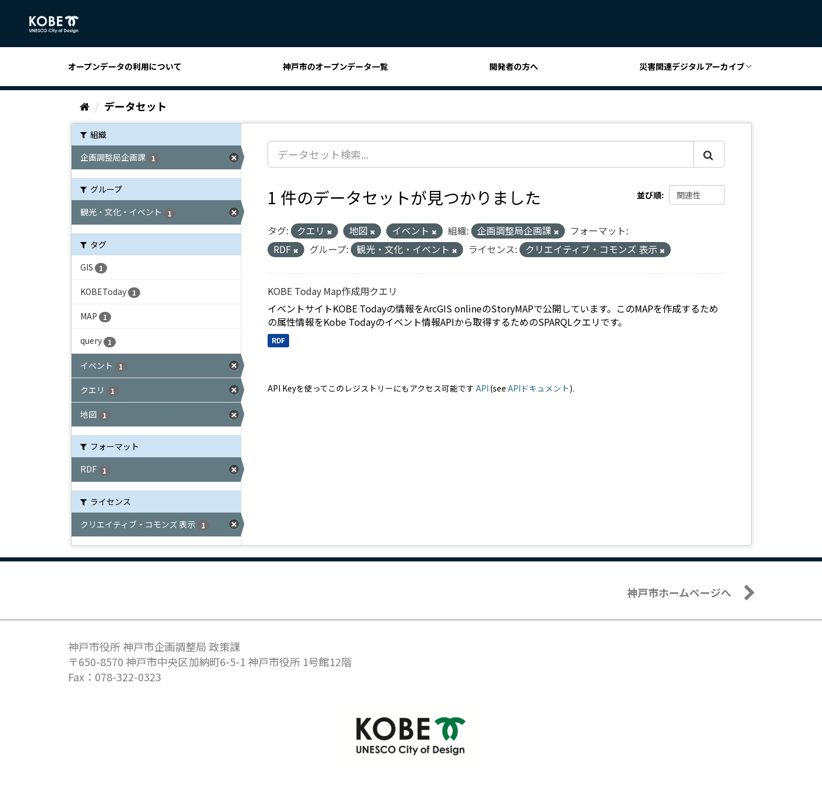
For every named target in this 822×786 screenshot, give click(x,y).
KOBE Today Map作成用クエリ (332, 291)
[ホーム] (85, 105)
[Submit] (709, 154)
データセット (135, 105)
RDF (278, 340)
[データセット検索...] (481, 154)
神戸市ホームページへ (679, 592)
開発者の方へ (513, 66)
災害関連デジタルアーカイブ (692, 66)
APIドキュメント (539, 388)
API (482, 388)
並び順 (649, 195)
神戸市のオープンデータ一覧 (335, 66)
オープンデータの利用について (125, 66)
